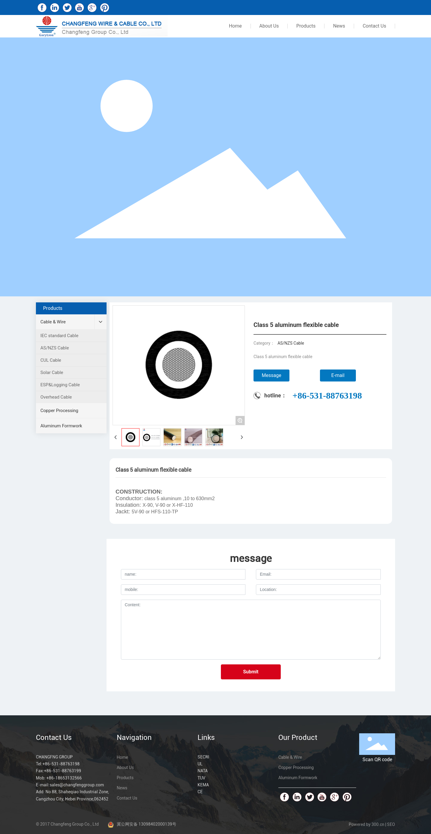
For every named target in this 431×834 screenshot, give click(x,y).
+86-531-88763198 (327, 395)
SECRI (203, 757)
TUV (201, 778)
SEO (391, 824)
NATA (203, 770)
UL (200, 763)
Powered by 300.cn (366, 824)
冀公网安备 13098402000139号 (146, 824)
